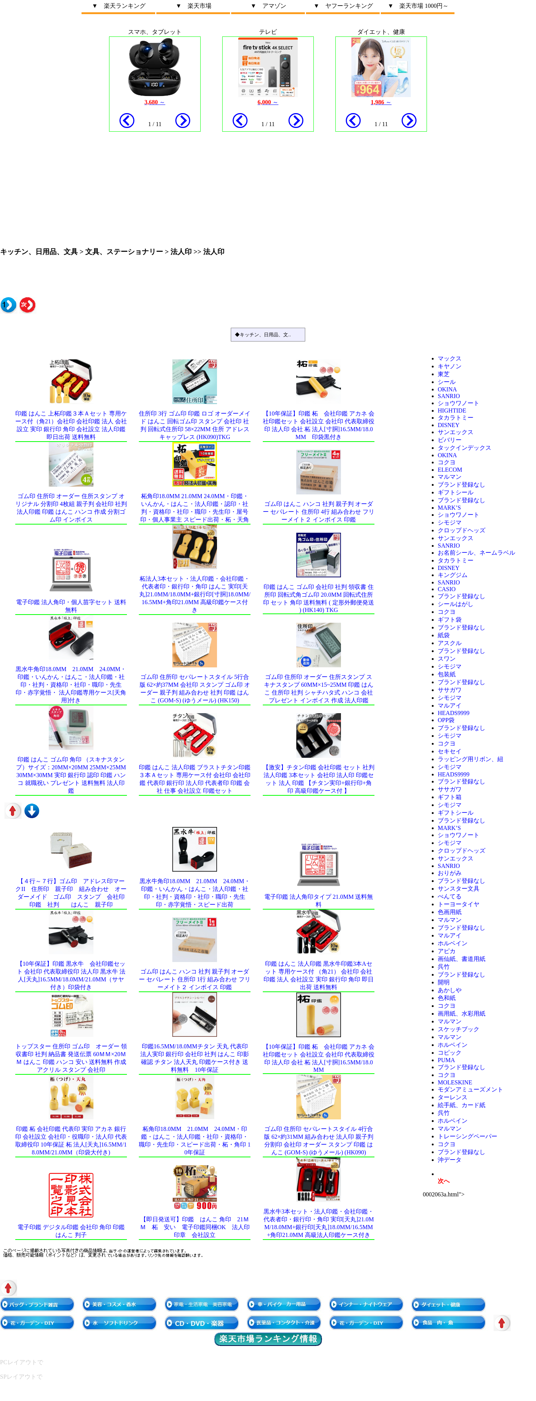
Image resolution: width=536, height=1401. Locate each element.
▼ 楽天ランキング (119, 6)
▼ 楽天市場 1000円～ (418, 6)
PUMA (446, 1060)
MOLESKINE (455, 1082)
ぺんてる (450, 896)
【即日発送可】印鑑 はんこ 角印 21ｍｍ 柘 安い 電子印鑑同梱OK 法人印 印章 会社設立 (198, 1227)
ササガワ (450, 690)
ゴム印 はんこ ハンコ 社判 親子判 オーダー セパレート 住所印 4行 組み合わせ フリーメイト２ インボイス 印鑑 (318, 512)
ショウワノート (458, 403)
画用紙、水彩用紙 (461, 1013)
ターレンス (453, 1097)
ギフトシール (455, 492)
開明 (444, 982)
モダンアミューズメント (470, 1089)
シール (447, 382)
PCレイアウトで (21, 1362)
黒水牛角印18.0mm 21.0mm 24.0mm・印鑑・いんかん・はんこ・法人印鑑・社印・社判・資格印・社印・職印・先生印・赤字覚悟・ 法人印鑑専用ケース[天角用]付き (71, 684)
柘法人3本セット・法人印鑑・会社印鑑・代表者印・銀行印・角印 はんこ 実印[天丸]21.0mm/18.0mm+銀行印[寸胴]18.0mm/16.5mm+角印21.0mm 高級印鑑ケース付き (195, 594)
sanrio (449, 396)
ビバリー (450, 440)
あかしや (450, 990)
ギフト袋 (450, 619)
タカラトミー (455, 417)
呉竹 (444, 967)
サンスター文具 (458, 888)
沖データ (450, 1160)
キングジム (453, 575)
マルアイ (450, 705)
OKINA (447, 389)
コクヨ (447, 462)
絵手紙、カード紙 (461, 1105)
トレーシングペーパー (467, 1136)
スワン (447, 658)
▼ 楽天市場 (193, 6)
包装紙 (447, 674)
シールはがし (455, 604)
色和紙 (447, 998)
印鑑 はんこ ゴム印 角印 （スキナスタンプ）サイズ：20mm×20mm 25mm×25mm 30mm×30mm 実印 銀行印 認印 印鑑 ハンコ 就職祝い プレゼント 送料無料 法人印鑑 (71, 775)
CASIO (447, 589)
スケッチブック (458, 1029)
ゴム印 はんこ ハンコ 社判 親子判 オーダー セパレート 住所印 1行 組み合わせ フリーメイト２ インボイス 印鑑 (195, 979)
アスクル (450, 643)
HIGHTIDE (452, 410)
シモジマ (450, 522)
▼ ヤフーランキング (343, 6)
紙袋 (444, 635)
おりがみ (450, 873)
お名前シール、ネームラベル (476, 552)
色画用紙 (450, 912)
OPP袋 (446, 720)
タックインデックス (464, 448)
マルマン (450, 477)
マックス (450, 358)
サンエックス (455, 432)
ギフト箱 (450, 797)
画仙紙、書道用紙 (461, 959)
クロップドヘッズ (461, 530)
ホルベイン (453, 943)
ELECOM (450, 470)
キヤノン (450, 366)
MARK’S (449, 507)
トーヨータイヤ (458, 904)
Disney (449, 425)
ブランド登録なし (461, 484)
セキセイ (450, 751)
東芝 (444, 374)
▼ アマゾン (268, 6)
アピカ (447, 951)
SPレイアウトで (21, 1376)
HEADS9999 (453, 713)
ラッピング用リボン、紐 (470, 759)
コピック (450, 1052)
